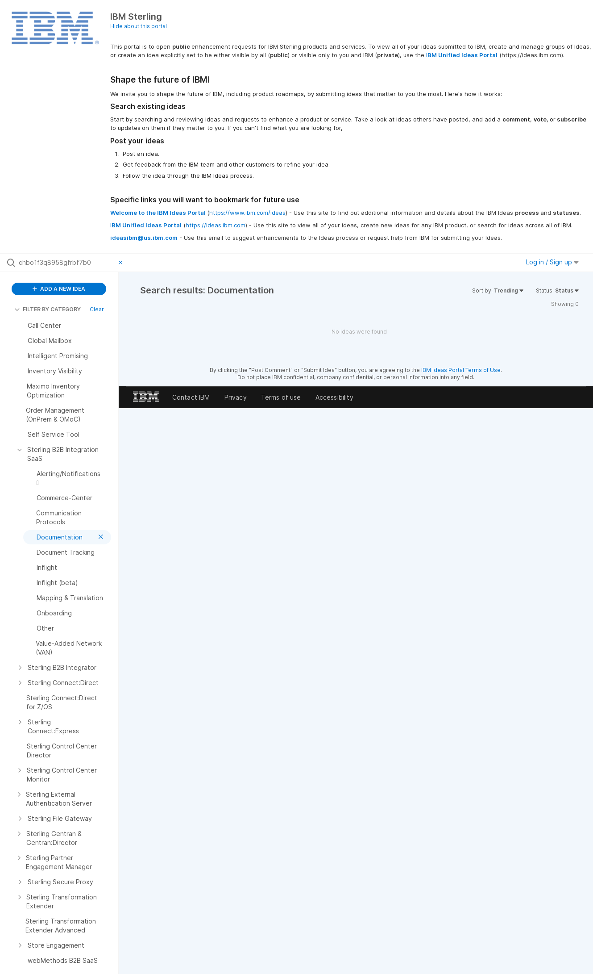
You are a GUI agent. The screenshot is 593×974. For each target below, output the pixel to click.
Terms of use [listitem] (281, 397)
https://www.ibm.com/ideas (247, 212)
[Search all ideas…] (66, 262)
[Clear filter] (122, 262)
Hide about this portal (138, 26)
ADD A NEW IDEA (59, 288)
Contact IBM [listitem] (191, 397)
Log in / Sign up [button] (552, 262)
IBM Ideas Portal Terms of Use (461, 370)
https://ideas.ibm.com (215, 225)
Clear (97, 309)
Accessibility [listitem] (334, 397)
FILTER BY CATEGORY (47, 309)
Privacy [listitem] (235, 397)
